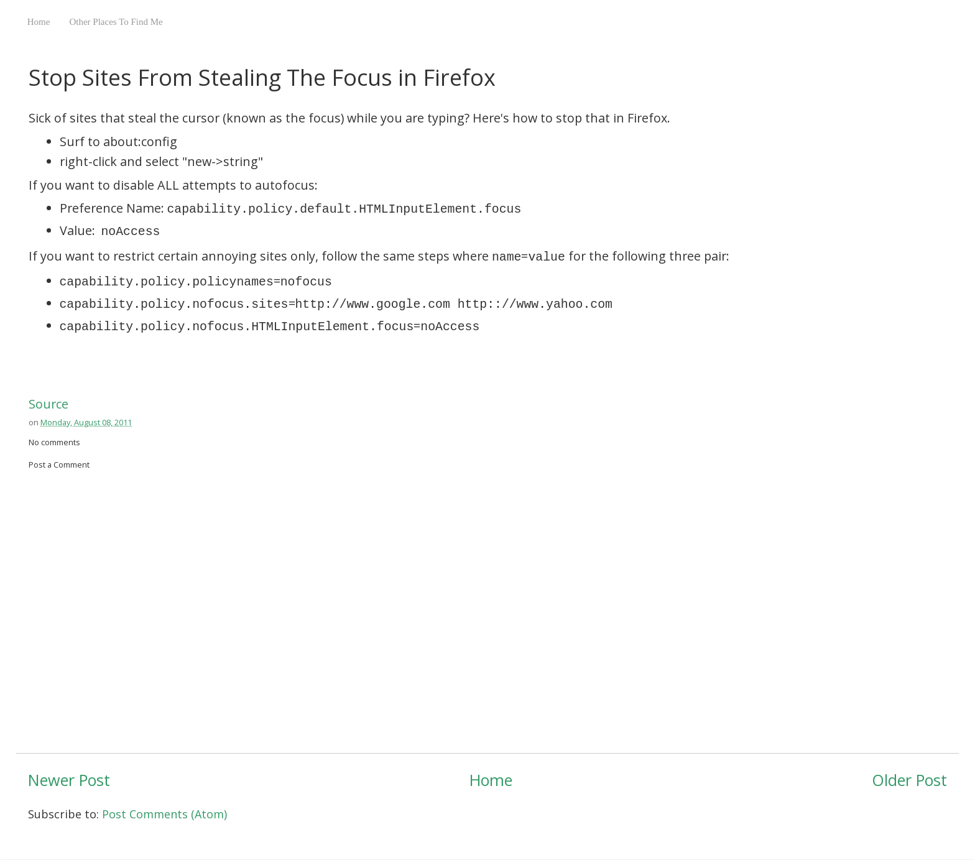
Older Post (909, 779)
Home (38, 22)
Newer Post (69, 779)
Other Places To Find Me (115, 22)
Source (48, 403)
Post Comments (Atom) (164, 814)
